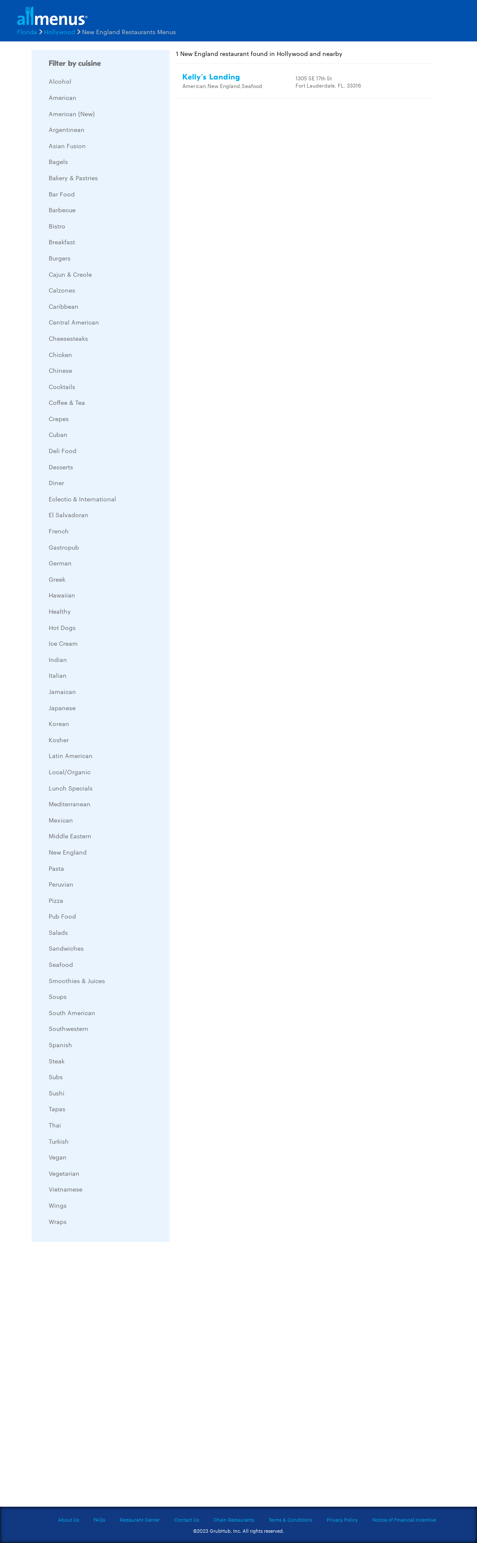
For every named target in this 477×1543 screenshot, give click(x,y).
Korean (59, 723)
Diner (56, 482)
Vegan (58, 1157)
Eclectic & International (82, 499)
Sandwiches (66, 948)
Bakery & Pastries (73, 177)
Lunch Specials (71, 788)
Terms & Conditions (290, 1519)
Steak (56, 1061)
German (60, 563)
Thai (55, 1125)
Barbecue (62, 209)
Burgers (59, 258)
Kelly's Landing (211, 77)
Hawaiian (62, 595)
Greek (57, 579)
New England (68, 852)
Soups (58, 996)
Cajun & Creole (70, 274)
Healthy (60, 611)
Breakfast (62, 241)
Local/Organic (70, 771)
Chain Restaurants (234, 1519)
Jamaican (62, 691)
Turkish (59, 1141)
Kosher (59, 739)
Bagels (58, 161)
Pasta (56, 868)
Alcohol (60, 81)
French (59, 531)
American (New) (72, 113)
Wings (58, 1205)
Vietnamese (65, 1189)
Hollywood (59, 31)
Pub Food (62, 916)
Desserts (61, 467)
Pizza (56, 900)
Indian (58, 659)
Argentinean (67, 129)
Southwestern (68, 1028)
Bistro (57, 226)
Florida (27, 31)
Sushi (56, 1093)
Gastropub (64, 547)
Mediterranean (70, 803)
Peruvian (61, 884)
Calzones (62, 290)
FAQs (99, 1519)
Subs (56, 1076)
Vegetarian (64, 1173)
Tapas (57, 1108)
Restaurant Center (140, 1519)
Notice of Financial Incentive (404, 1519)
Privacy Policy (342, 1519)
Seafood (61, 964)
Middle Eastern (70, 836)
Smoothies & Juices (77, 980)
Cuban (58, 434)
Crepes (59, 418)
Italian (58, 675)
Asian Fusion (67, 145)
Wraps (58, 1221)
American (62, 97)
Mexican (61, 820)
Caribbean (64, 306)
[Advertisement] (96, 1376)
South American (72, 1012)
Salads (58, 932)
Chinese (60, 370)
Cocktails (62, 386)
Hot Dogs (62, 627)
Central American (74, 322)
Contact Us (186, 1519)
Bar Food (62, 194)
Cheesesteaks (68, 338)
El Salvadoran (68, 514)
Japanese (62, 707)
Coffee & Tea (67, 402)
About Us (68, 1519)
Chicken (60, 354)
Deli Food (62, 450)
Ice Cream (63, 643)
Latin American (71, 755)
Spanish (60, 1044)
